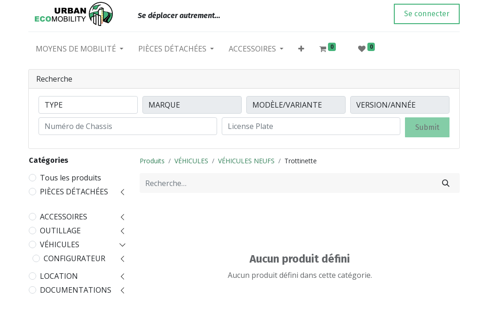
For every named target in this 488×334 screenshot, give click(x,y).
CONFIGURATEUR (74, 258)
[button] (301, 50)
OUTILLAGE (60, 230)
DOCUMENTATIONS (75, 290)
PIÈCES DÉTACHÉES (74, 191)
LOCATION (59, 276)
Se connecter (426, 13)
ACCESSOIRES (63, 217)
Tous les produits (70, 178)
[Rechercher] (446, 183)
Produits (152, 160)
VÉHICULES (59, 244)
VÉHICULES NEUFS (246, 160)
